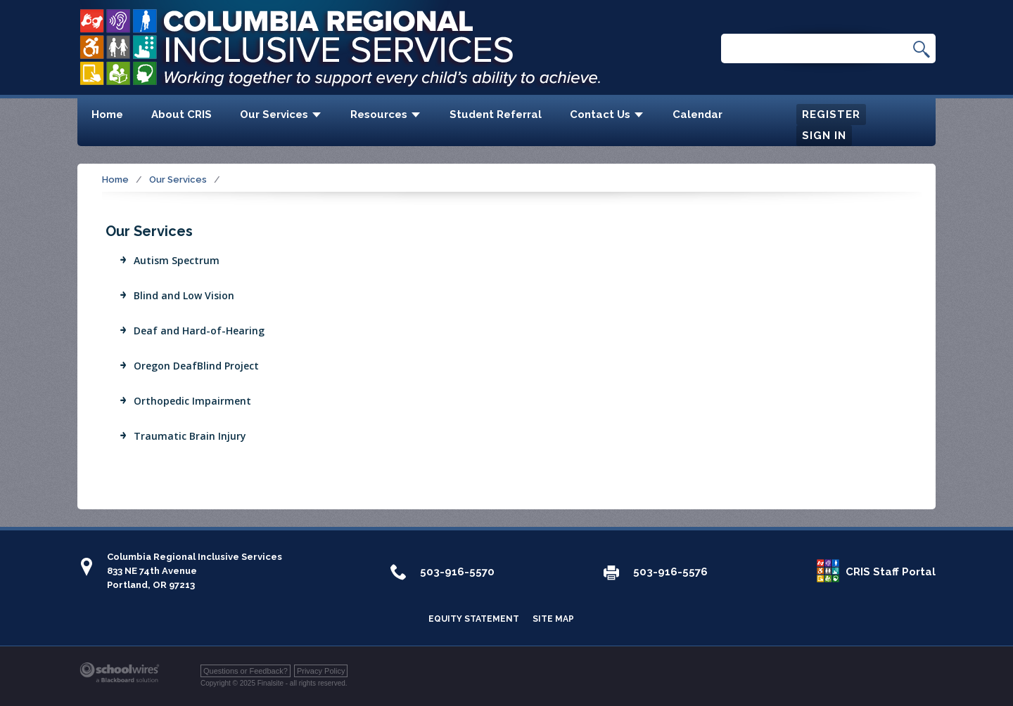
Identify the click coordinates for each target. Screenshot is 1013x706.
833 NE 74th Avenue (152, 571)
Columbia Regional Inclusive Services (194, 556)
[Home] (107, 115)
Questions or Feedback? (245, 671)
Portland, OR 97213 (151, 585)
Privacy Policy (321, 671)
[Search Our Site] (821, 49)
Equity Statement (473, 619)
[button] (921, 49)
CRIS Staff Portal (891, 572)
